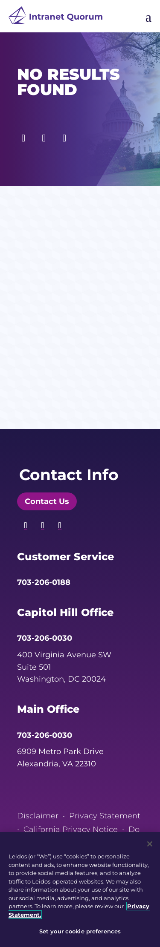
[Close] (149, 844)
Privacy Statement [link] (104, 815)
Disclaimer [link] (37, 815)
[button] (23, 136)
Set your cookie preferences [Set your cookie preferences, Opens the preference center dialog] (80, 931)
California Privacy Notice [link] (70, 829)
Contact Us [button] (47, 501)
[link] (55, 17)
